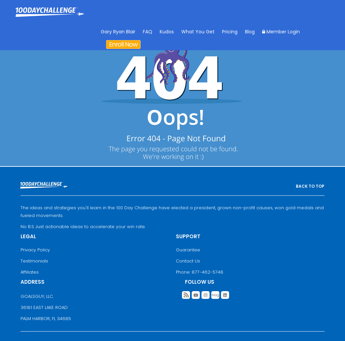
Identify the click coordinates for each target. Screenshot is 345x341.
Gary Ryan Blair (118, 31)
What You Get (198, 31)
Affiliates (30, 272)
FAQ (147, 31)
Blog (250, 31)
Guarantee (188, 250)
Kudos (167, 31)
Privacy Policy (35, 250)
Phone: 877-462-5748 (199, 272)
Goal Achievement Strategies (49, 17)
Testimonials (34, 261)
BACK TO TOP (310, 186)
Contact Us (188, 261)
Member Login (281, 31)
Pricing (230, 31)
